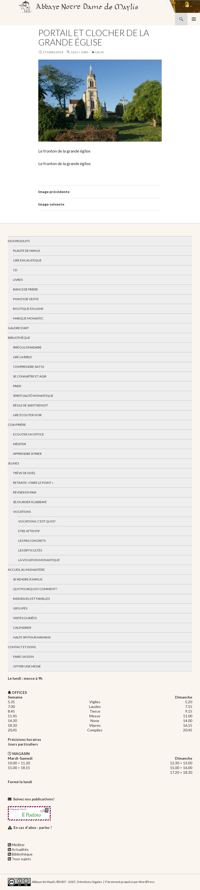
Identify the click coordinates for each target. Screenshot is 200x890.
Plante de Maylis (26, 251)
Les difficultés (30, 550)
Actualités (20, 849)
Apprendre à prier (27, 454)
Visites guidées (25, 618)
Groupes (20, 608)
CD (15, 270)
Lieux (99, 52)
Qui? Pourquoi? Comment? (35, 589)
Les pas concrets (32, 541)
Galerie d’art (18, 328)
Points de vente (26, 299)
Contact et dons (22, 647)
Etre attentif (29, 531)
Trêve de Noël (24, 473)
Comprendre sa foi (28, 367)
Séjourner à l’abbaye (30, 502)
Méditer (19, 444)
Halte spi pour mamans (32, 637)
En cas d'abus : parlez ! (33, 827)
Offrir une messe (27, 666)
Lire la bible (22, 357)
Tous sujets (21, 859)
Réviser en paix (24, 492)
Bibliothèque (19, 338)
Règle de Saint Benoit (30, 405)
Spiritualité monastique (33, 396)
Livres (18, 280)
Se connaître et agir (29, 376)
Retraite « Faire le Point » (33, 483)
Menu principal (194, 19)
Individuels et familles (31, 599)
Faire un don (23, 657)
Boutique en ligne (28, 309)
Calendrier (22, 628)
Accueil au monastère (26, 570)
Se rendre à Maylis (27, 579)
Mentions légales (90, 881)
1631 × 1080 (79, 52)
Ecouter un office (28, 434)
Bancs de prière (25, 289)
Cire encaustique (27, 260)
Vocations (22, 512)
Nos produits (19, 241)
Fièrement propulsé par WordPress (130, 881)
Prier (17, 386)
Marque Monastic (28, 318)
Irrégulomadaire (27, 347)
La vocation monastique (39, 560)
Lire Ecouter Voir (27, 415)
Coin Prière (17, 425)
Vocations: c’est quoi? (36, 521)
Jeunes (13, 463)
